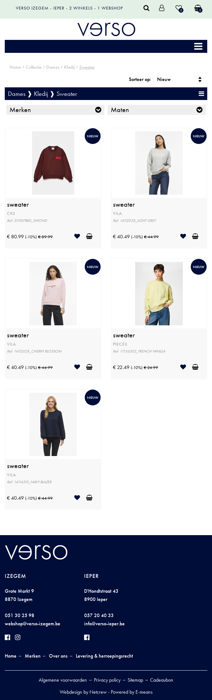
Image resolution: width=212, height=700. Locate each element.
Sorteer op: (140, 79)
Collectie (34, 67)
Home (15, 67)
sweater (18, 204)
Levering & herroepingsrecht (104, 656)
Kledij (69, 67)
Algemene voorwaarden (63, 680)
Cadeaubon (161, 680)
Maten (120, 109)
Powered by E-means (132, 692)
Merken (20, 109)
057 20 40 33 (99, 615)
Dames (52, 67)
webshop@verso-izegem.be (32, 623)
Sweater (87, 67)
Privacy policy (107, 680)
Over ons (58, 656)
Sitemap (135, 680)
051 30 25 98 (19, 615)
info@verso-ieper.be (104, 623)
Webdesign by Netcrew (83, 692)
